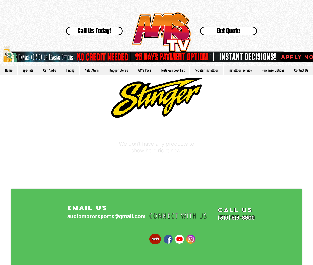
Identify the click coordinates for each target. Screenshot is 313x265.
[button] (206, 70)
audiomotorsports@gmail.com (106, 215)
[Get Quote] (228, 31)
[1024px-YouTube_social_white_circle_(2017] (179, 239)
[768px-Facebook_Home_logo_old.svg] (168, 239)
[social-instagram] (190, 239)
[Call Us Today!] (94, 31)
